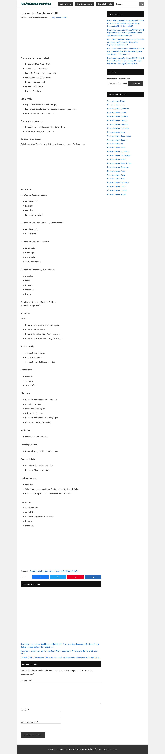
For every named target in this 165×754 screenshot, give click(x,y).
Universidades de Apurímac (117, 116)
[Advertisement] (61, 39)
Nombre (25, 710)
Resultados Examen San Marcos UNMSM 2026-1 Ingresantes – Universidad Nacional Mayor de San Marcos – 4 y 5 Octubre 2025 (125, 32)
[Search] (141, 4)
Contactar (113, 749)
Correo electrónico (29, 721)
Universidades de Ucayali (116, 194)
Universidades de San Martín (118, 182)
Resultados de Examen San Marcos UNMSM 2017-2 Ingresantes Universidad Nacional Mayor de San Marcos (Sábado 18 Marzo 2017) (60, 645)
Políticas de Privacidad (101, 749)
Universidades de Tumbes (117, 190)
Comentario (26, 680)
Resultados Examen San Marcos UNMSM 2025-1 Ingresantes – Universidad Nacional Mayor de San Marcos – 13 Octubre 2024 (125, 51)
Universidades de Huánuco (117, 140)
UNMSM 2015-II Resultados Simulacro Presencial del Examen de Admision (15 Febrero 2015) (60, 657)
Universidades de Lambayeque (118, 155)
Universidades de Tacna (116, 186)
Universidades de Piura (116, 175)
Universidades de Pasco (116, 171)
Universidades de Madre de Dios (119, 163)
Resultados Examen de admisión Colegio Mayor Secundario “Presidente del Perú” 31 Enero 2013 (60, 652)
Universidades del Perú (116, 101)
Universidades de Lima (115, 105)
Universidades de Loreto (116, 159)
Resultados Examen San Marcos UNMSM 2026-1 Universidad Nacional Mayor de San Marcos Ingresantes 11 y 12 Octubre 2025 (125, 23)
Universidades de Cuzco (116, 132)
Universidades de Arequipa (117, 120)
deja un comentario (59, 17)
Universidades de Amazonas (118, 109)
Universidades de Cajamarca (118, 128)
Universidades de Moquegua (118, 167)
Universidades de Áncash (116, 112)
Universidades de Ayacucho (117, 124)
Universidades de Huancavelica (119, 136)
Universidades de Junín (116, 147)
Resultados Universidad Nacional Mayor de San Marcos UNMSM (54, 571)
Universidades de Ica (115, 144)
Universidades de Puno (116, 179)
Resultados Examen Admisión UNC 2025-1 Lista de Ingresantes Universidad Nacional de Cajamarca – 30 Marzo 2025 (125, 42)
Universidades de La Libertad (118, 151)
